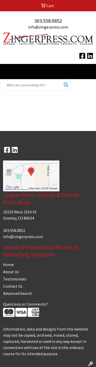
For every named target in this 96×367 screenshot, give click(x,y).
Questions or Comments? (25, 304)
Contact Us (13, 286)
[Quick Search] (30, 85)
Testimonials (14, 278)
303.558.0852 (48, 20)
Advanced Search (17, 293)
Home (8, 264)
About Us (11, 271)
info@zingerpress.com (48, 27)
